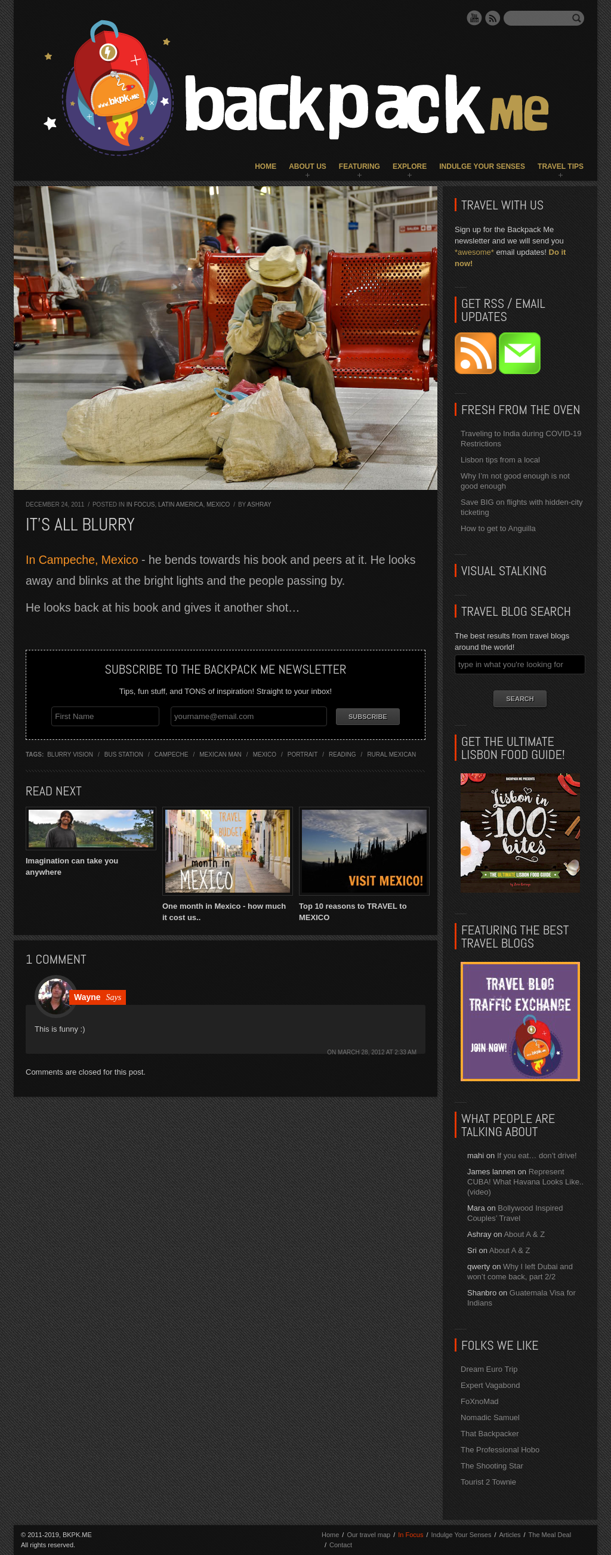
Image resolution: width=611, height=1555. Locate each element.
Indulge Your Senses (482, 166)
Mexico (218, 504)
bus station (123, 752)
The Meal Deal (550, 1534)
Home (265, 166)
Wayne (87, 995)
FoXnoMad (480, 1401)
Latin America (180, 504)
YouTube (474, 18)
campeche (172, 752)
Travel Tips (561, 166)
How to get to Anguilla (498, 528)
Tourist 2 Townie (488, 1481)
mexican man (220, 752)
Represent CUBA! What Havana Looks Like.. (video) (525, 1181)
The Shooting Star (492, 1465)
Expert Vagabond (490, 1385)
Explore (410, 166)
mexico (264, 752)
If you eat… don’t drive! (537, 1155)
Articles (509, 1534)
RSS (493, 18)
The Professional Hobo (500, 1449)
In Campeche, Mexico (82, 559)
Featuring (359, 166)
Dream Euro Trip (489, 1369)
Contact (340, 1544)
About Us (307, 166)
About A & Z (524, 1234)
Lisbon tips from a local (500, 459)
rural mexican (391, 752)
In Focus (140, 504)
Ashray (259, 504)
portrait (302, 752)
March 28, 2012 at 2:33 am (377, 1050)
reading (342, 752)
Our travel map (368, 1534)
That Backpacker (490, 1433)
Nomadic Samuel (490, 1417)
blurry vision (70, 752)
